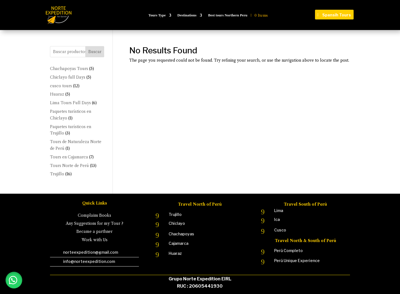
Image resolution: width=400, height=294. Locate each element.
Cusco (280, 230)
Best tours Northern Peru (227, 15)
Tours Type (157, 15)
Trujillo (175, 214)
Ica (277, 219)
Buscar (94, 51)
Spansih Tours (336, 15)
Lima (278, 210)
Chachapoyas (181, 233)
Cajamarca (178, 243)
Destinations (187, 15)
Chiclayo (177, 223)
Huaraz (175, 253)
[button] (14, 280)
